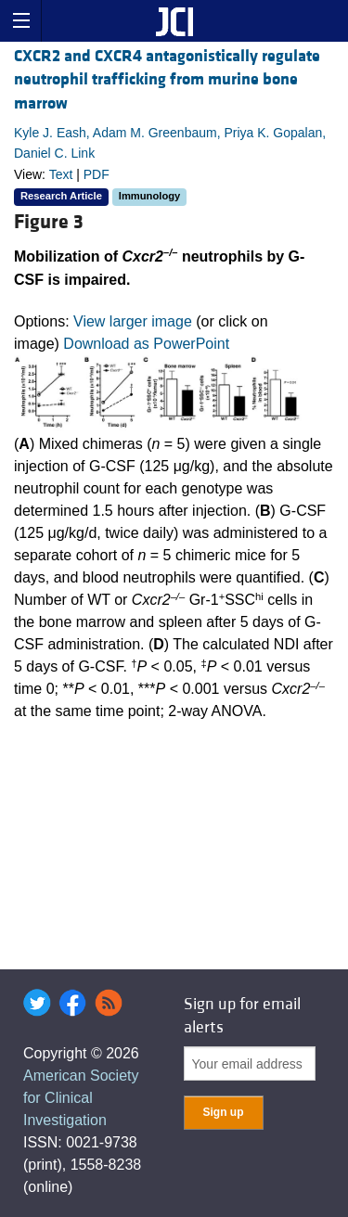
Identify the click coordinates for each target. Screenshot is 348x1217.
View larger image (132, 321)
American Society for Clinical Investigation (81, 1098)
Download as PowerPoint (146, 344)
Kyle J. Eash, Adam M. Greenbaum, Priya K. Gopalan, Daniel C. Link (170, 142)
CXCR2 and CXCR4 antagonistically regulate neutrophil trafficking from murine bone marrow (167, 79)
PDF (97, 174)
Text (61, 174)
